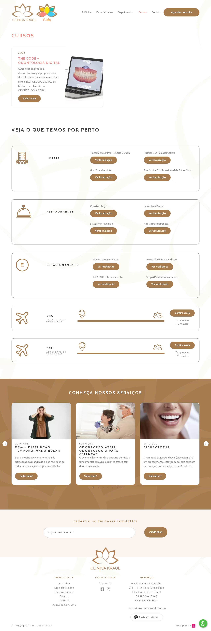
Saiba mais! (29, 98)
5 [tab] (113, 487)
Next (206, 443)
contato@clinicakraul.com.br (147, 608)
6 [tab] (118, 487)
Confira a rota (182, 312)
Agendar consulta (181, 12)
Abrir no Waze (148, 617)
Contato (156, 12)
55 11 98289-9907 (146, 600)
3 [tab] (103, 487)
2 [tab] (98, 487)
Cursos (142, 12)
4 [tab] (108, 487)
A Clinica (86, 12)
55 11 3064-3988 (147, 596)
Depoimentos (126, 12)
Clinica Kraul (44, 625)
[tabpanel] (41, 444)
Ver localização (103, 160)
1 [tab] (93, 487)
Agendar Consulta (64, 604)
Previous (4, 443)
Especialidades (104, 12)
